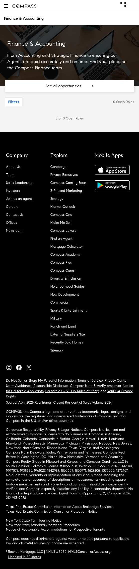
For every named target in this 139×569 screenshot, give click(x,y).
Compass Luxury (63, 230)
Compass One (61, 215)
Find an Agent (61, 238)
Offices (11, 223)
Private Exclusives (64, 175)
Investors (13, 191)
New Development (64, 294)
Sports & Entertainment (68, 310)
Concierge (58, 167)
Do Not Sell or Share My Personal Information (41, 380)
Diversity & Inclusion (65, 278)
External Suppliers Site (67, 334)
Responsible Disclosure (50, 386)
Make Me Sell (60, 223)
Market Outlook (62, 207)
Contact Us (14, 215)
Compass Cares (62, 270)
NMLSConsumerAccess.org (89, 552)
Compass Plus (61, 262)
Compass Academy (65, 254)
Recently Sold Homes (66, 342)
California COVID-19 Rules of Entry (72, 391)
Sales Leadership (19, 183)
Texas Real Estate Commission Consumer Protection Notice (52, 511)
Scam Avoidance (19, 386)
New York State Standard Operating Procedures (43, 525)
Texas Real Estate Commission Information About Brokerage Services (59, 507)
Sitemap (56, 350)
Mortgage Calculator (66, 246)
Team (10, 175)
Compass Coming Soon (68, 183)
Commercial (59, 302)
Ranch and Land (63, 326)
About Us (13, 167)
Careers (12, 207)
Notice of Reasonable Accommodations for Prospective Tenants (55, 529)
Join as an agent (19, 199)
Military (56, 318)
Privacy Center (116, 380)
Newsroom (14, 230)
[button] (6, 6)
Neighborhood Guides (67, 286)
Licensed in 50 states (24, 557)
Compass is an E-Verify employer (95, 386)
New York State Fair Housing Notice (34, 520)
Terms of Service (90, 380)
